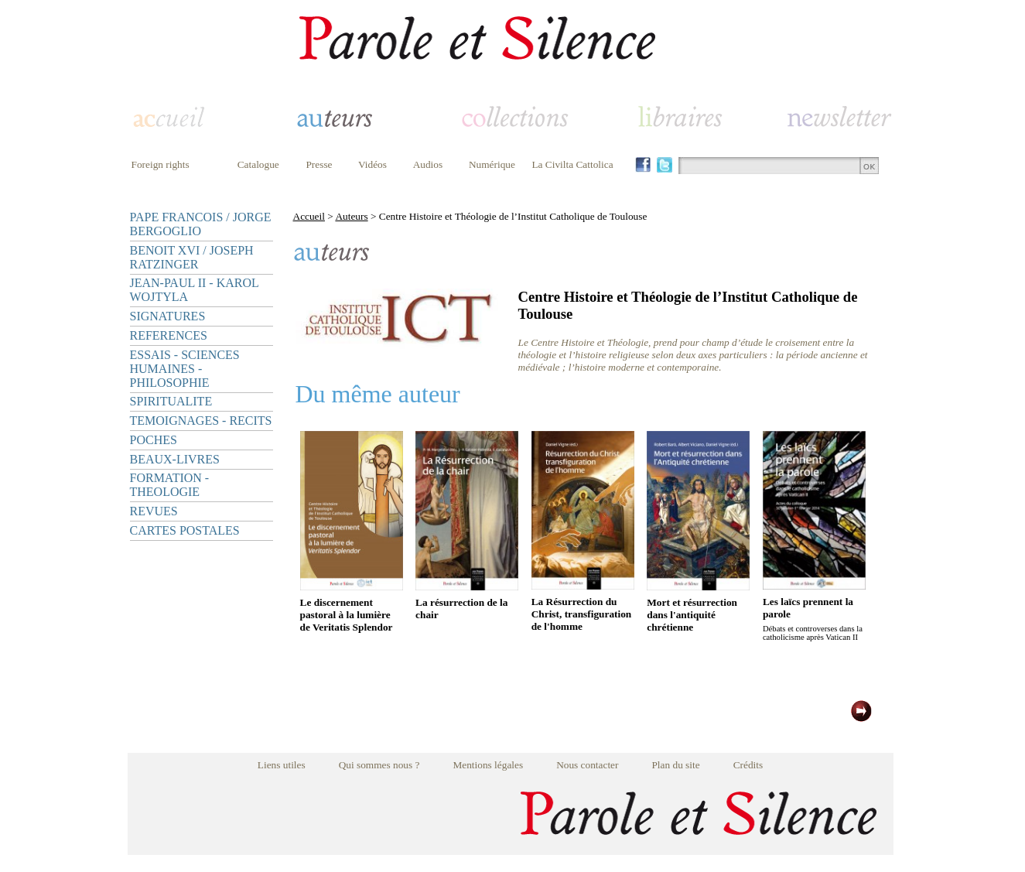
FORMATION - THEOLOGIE (170, 484)
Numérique (492, 164)
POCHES (153, 439)
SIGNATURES (168, 316)
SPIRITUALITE (171, 401)
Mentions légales (488, 765)
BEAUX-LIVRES (175, 459)
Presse (319, 164)
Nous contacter (587, 765)
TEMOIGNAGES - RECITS (201, 420)
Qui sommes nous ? (379, 765)
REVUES (154, 511)
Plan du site (675, 765)
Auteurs (351, 216)
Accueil (309, 216)
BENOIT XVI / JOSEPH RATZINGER (192, 257)
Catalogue (258, 164)
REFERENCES (168, 335)
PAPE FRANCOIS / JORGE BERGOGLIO (201, 224)
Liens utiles (282, 765)
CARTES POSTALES (185, 530)
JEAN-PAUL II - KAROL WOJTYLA (194, 289)
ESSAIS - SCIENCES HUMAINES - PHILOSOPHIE (185, 368)
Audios (428, 164)
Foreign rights (161, 164)
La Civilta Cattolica (572, 164)
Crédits (748, 765)
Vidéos (372, 164)
